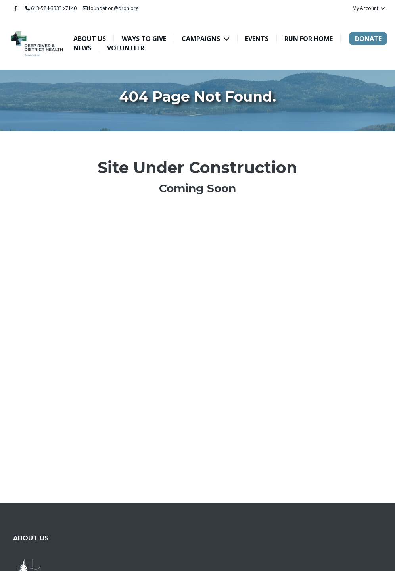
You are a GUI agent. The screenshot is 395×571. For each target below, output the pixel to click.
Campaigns (202, 38)
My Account (369, 8)
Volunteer (125, 48)
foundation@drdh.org (110, 8)
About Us (89, 38)
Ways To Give (144, 38)
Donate (368, 38)
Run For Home (308, 38)
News (82, 48)
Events (256, 38)
